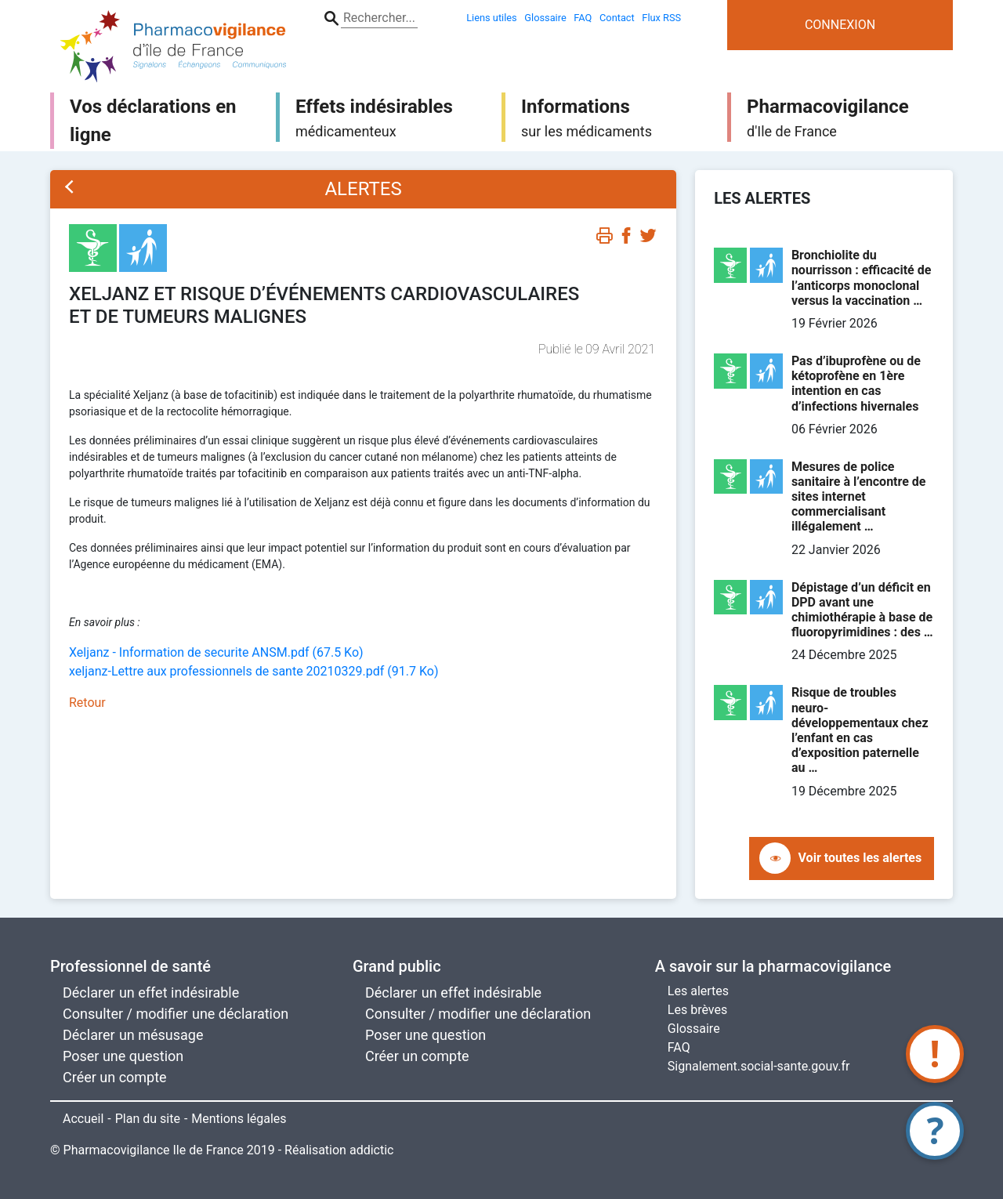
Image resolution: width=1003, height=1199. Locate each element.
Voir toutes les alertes (860, 857)
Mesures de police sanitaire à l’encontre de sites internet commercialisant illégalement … (858, 496)
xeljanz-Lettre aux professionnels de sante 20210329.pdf (253, 671)
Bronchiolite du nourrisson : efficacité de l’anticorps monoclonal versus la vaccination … (861, 278)
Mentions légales (238, 1118)
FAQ (679, 1047)
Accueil (83, 1118)
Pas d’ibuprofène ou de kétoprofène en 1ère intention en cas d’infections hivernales (856, 383)
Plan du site (147, 1118)
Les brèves (697, 1009)
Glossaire (694, 1028)
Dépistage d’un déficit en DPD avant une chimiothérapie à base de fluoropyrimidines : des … (862, 610)
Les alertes (698, 990)
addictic (371, 1150)
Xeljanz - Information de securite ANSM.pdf (216, 652)
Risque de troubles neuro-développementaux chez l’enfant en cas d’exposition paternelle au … (860, 730)
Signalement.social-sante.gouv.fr (759, 1066)
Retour (87, 702)
